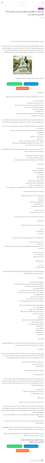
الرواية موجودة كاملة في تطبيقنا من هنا (22, 88)
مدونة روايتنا (32, 460)
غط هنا (22, 440)
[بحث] (2, 3)
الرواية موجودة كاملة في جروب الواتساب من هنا (14, 84)
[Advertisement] (22, 27)
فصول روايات (41, 8)
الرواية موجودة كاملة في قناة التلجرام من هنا (31, 84)
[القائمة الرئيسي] (43, 3)
